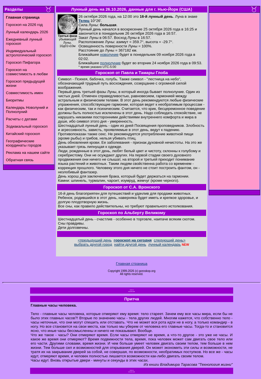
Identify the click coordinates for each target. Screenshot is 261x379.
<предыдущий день (94, 240)
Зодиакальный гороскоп (27, 126)
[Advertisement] (234, 102)
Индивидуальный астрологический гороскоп (28, 53)
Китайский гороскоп (23, 134)
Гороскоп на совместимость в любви (27, 72)
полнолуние (110, 63)
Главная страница (131, 263)
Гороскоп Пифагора (23, 62)
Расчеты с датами (21, 119)
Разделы (14, 9)
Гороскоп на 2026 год (24, 25)
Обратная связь (19, 160)
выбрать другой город (93, 244)
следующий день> (170, 240)
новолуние (109, 54)
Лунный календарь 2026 (27, 32)
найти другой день (130, 244)
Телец (83, 21)
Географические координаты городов (23, 143)
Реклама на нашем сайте (28, 152)
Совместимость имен (24, 93)
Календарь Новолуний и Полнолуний (27, 109)
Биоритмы (15, 100)
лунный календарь (164, 244)
